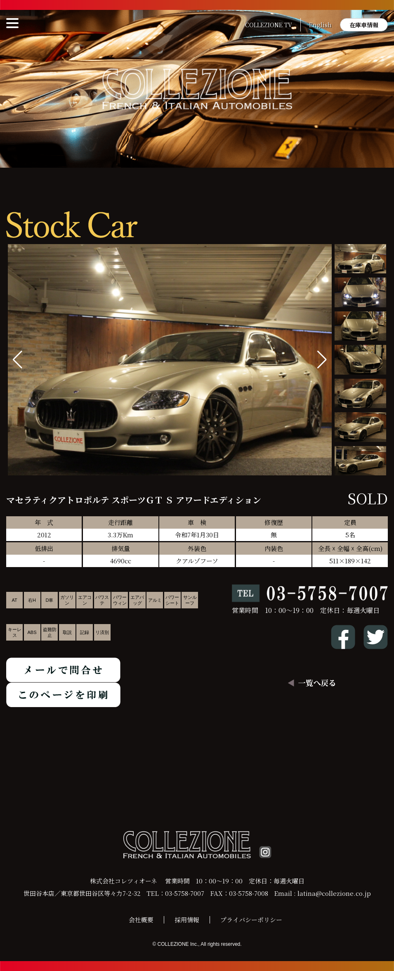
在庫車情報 (363, 25)
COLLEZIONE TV (268, 25)
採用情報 (187, 919)
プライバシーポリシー (251, 919)
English (320, 25)
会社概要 (141, 919)
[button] (322, 360)
